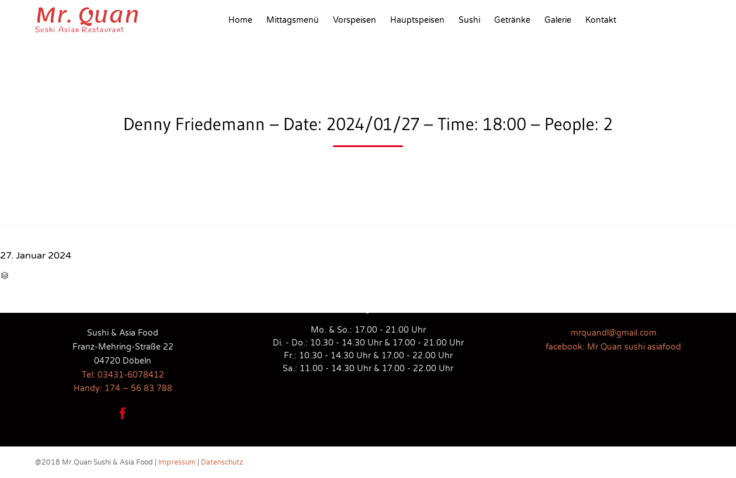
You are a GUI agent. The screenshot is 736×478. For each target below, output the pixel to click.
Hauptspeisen (417, 20)
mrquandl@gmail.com (614, 333)
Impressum (177, 462)
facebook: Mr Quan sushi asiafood (613, 347)
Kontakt (600, 20)
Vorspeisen (354, 20)
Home (240, 20)
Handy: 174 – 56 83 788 (123, 388)
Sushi (469, 20)
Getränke (512, 20)
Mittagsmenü (292, 20)
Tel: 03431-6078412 (123, 375)
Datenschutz (222, 462)
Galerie (557, 20)
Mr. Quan (87, 15)
